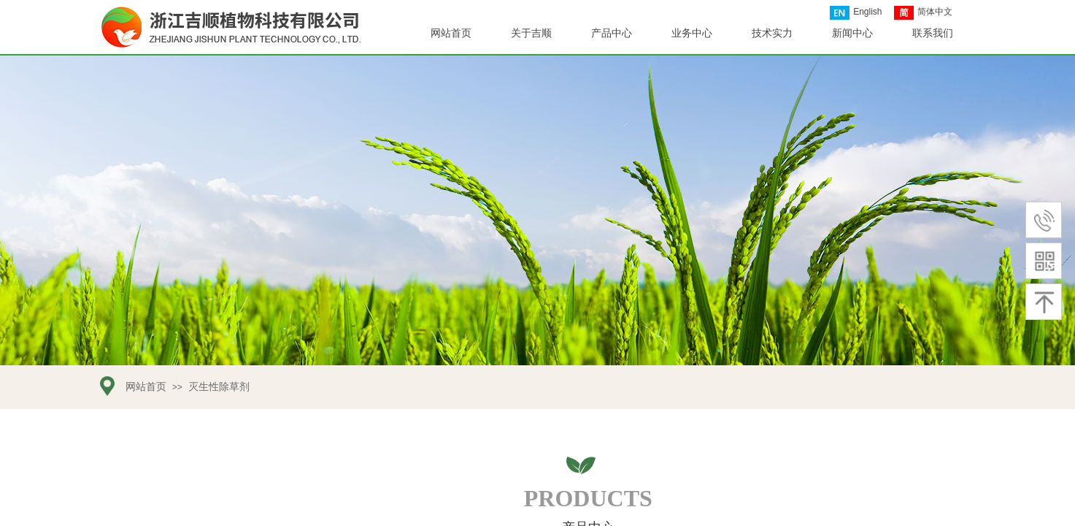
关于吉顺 (531, 33)
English (856, 13)
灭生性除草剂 (219, 386)
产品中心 (611, 33)
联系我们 (932, 33)
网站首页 (451, 33)
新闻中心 (852, 33)
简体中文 (923, 13)
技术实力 (772, 33)
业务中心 (691, 33)
